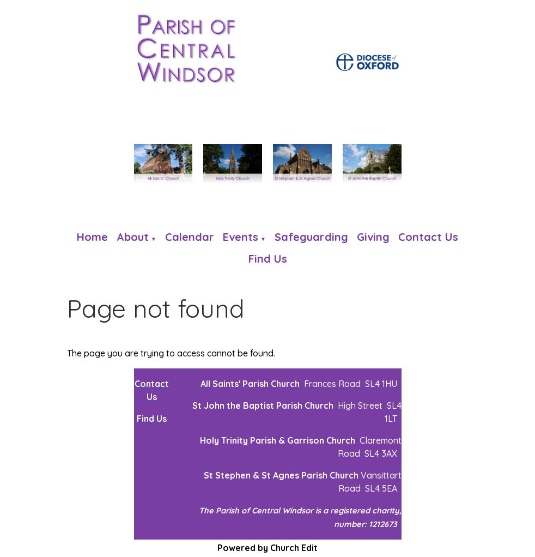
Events (240, 237)
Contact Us (428, 237)
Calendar (189, 237)
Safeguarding (311, 237)
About (133, 237)
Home (92, 237)
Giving (373, 237)
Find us (267, 258)
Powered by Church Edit (267, 547)
